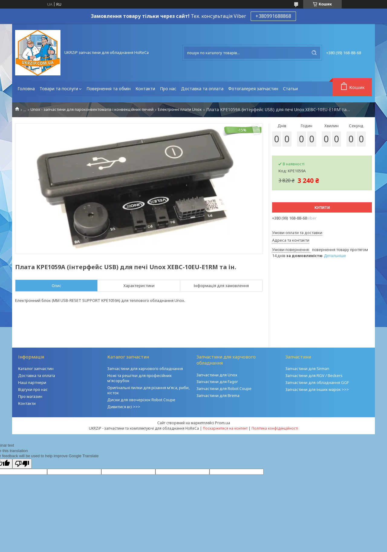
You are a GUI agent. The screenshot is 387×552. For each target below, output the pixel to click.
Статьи (290, 88)
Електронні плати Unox (180, 109)
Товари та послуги (59, 88)
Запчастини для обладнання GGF (317, 382)
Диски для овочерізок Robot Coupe (141, 399)
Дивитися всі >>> (123, 406)
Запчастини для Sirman (307, 368)
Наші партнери (32, 382)
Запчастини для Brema (218, 395)
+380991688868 (273, 16)
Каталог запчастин (36, 368)
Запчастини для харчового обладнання (145, 368)
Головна (26, 88)
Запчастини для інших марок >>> (317, 389)
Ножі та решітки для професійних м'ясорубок (139, 378)
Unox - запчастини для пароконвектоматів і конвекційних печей (92, 109)
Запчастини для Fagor (217, 381)
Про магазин (30, 396)
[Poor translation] (22, 464)
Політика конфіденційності (275, 428)
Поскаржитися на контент (225, 428)
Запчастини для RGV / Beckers (314, 375)
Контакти (145, 88)
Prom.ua (222, 422)
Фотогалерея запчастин (253, 88)
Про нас (168, 88)
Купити (322, 207)
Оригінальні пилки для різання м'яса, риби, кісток (148, 390)
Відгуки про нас (33, 389)
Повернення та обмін (108, 88)
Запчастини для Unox (217, 375)
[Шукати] (314, 53)
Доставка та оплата (202, 88)
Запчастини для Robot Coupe (224, 388)
